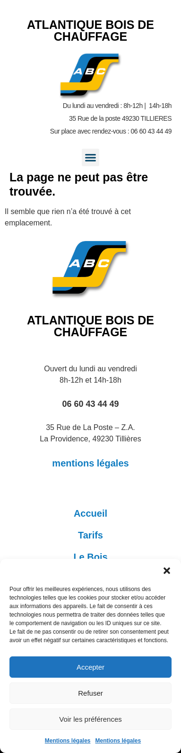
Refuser (90, 693)
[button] (167, 570)
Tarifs (90, 535)
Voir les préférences (90, 719)
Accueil (90, 513)
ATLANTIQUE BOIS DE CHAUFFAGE (90, 30)
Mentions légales (68, 740)
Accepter (90, 667)
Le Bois (90, 557)
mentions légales (90, 463)
